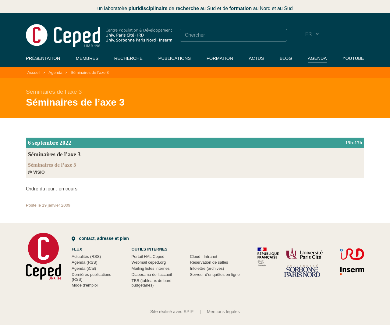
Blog (286, 58)
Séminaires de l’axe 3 (90, 72)
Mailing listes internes (151, 268)
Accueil (33, 72)
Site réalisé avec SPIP (171, 311)
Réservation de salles (209, 262)
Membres (87, 58)
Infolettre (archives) (207, 268)
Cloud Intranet (203, 256)
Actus (256, 58)
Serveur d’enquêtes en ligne (214, 274)
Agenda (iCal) (84, 268)
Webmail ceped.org (149, 262)
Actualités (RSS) (86, 256)
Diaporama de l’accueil (152, 274)
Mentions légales (223, 311)
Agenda (317, 58)
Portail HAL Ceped (148, 256)
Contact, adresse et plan (100, 238)
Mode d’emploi (85, 285)
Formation (220, 58)
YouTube (353, 58)
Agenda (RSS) (85, 262)
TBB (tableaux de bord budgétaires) (152, 283)
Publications (174, 58)
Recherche (128, 58)
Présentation (43, 58)
